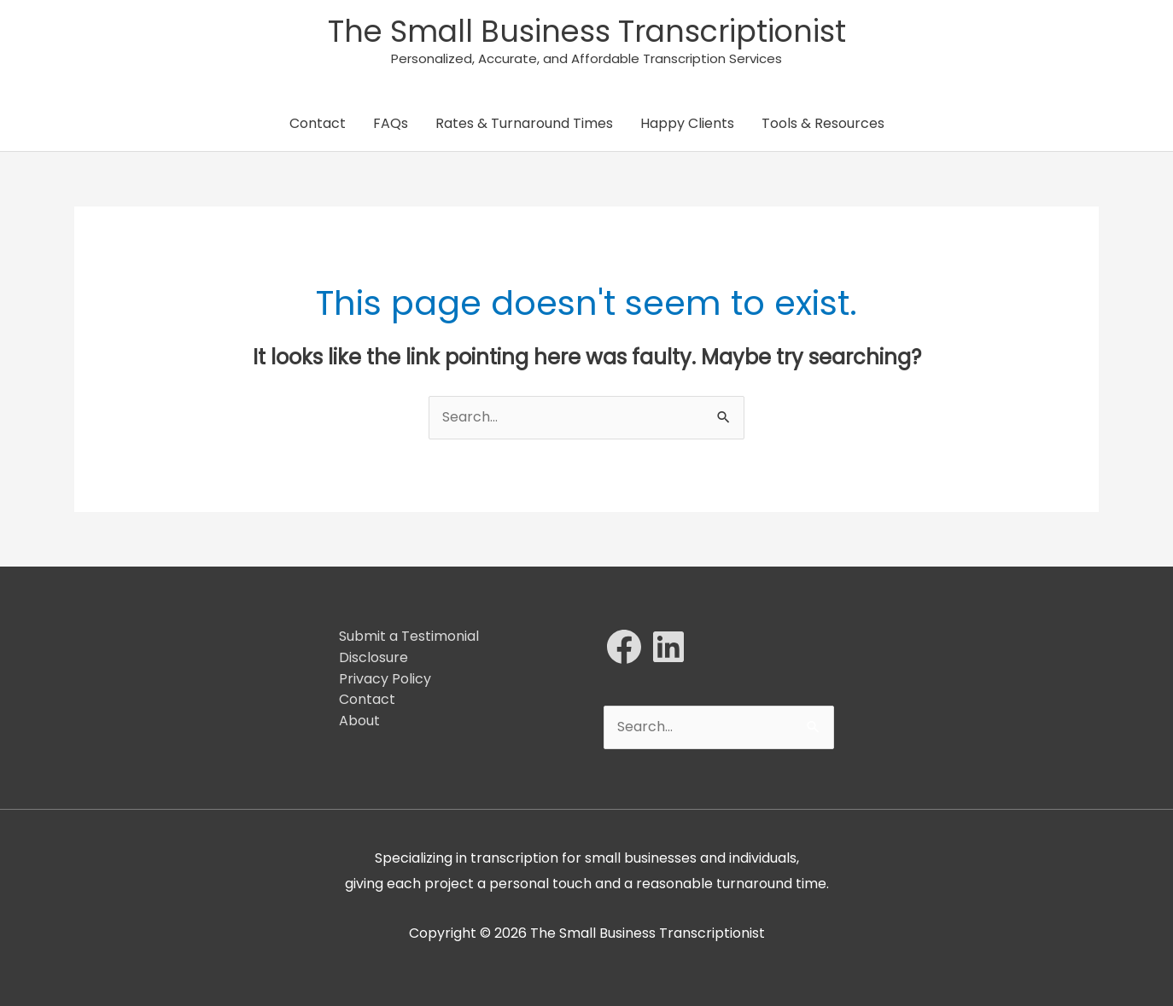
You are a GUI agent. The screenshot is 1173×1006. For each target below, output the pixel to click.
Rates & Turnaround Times (524, 123)
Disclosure (373, 657)
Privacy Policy (385, 679)
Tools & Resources (823, 123)
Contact (317, 123)
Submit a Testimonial (409, 636)
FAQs (390, 123)
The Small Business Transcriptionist (587, 31)
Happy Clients (687, 123)
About (359, 720)
